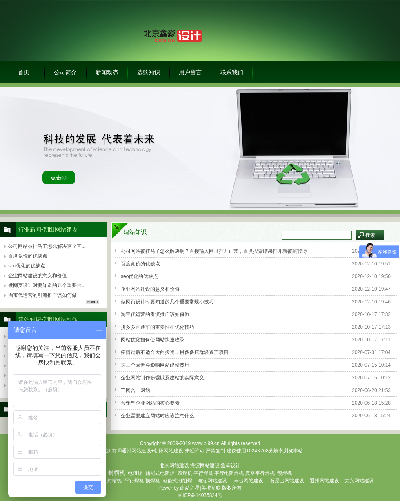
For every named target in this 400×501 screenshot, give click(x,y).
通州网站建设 (324, 480)
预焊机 (284, 473)
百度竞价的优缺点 (140, 264)
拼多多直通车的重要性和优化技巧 (157, 327)
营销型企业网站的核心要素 (150, 403)
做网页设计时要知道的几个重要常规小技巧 (167, 302)
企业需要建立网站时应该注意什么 (157, 416)
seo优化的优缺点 (139, 276)
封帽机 (114, 480)
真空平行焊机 (260, 473)
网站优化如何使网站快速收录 (152, 340)
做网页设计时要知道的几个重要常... (47, 285)
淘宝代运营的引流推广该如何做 (155, 314)
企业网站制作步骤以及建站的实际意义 (162, 378)
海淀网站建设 (205, 465)
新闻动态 (107, 72)
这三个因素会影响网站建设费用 (155, 365)
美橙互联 (211, 488)
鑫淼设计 (230, 465)
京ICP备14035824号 (200, 495)
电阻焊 (135, 473)
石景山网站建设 (287, 480)
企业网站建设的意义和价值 (150, 289)
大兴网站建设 (359, 480)
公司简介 (65, 72)
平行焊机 (203, 473)
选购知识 (148, 72)
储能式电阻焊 (160, 473)
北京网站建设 (174, 465)
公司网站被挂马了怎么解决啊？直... (47, 246)
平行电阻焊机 (229, 473)
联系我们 (231, 72)
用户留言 (190, 72)
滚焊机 (185, 473)
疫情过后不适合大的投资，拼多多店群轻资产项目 (175, 352)
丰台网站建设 (248, 480)
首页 (23, 72)
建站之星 (190, 488)
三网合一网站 (135, 390)
